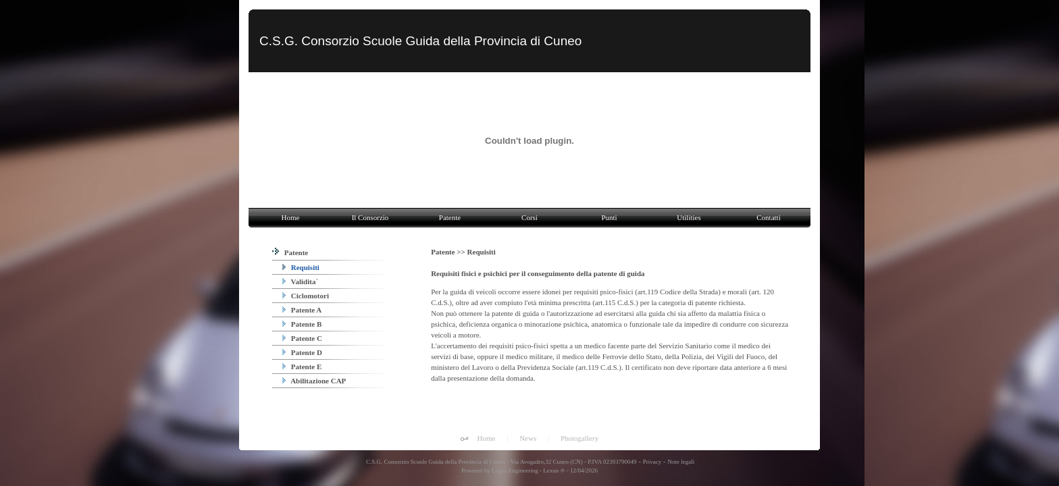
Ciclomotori (305, 296)
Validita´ (300, 281)
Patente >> (449, 252)
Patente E (301, 366)
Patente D (302, 352)
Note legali (680, 461)
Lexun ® (554, 470)
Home (486, 438)
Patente (290, 252)
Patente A (301, 310)
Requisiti (300, 267)
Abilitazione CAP (314, 381)
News (527, 438)
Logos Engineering (515, 470)
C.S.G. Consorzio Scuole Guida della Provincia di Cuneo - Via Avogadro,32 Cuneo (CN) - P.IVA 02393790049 (501, 461)
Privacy (652, 461)
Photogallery (579, 438)
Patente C (302, 338)
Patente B (301, 324)
